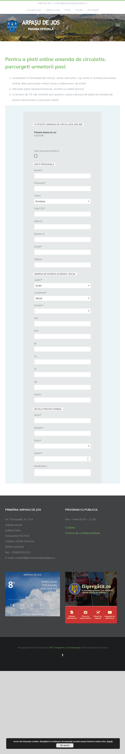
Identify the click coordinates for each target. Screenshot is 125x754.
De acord (64, 745)
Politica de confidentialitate (82, 533)
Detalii (110, 741)
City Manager (73, 647)
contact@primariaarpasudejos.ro (70, 3)
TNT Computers (57, 647)
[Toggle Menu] (118, 25)
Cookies (70, 527)
